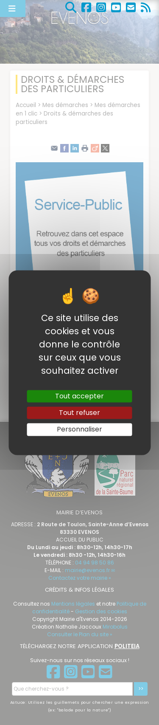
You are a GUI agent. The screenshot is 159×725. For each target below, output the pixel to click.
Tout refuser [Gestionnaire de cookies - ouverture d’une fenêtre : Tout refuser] (79, 413)
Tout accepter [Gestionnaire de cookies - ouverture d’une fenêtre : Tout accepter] (79, 396)
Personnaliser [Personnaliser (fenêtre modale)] (79, 429)
